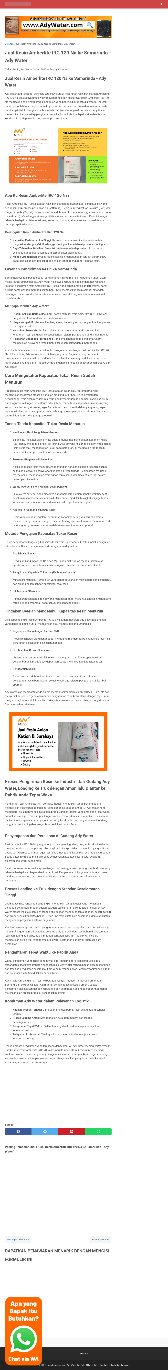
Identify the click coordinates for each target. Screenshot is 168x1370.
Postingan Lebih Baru (18, 1239)
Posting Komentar (59, 69)
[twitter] (45, 1131)
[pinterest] (71, 1131)
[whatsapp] (98, 1131)
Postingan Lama (100, 1239)
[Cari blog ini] (161, 4)
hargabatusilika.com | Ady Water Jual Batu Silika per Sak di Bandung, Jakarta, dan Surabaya (88, 1365)
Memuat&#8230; (58, 1299)
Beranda (84, 1353)
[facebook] (18, 1131)
